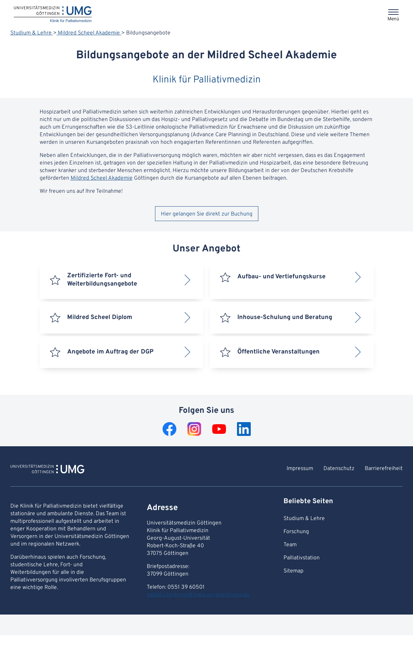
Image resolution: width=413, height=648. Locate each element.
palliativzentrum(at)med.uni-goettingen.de (198, 594)
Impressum (300, 468)
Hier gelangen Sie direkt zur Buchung (206, 214)
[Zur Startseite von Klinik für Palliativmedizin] (47, 470)
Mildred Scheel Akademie (88, 33)
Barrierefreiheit (384, 468)
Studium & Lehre (31, 33)
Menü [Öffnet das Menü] (393, 19)
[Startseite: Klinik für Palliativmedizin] (53, 15)
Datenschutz (338, 468)
